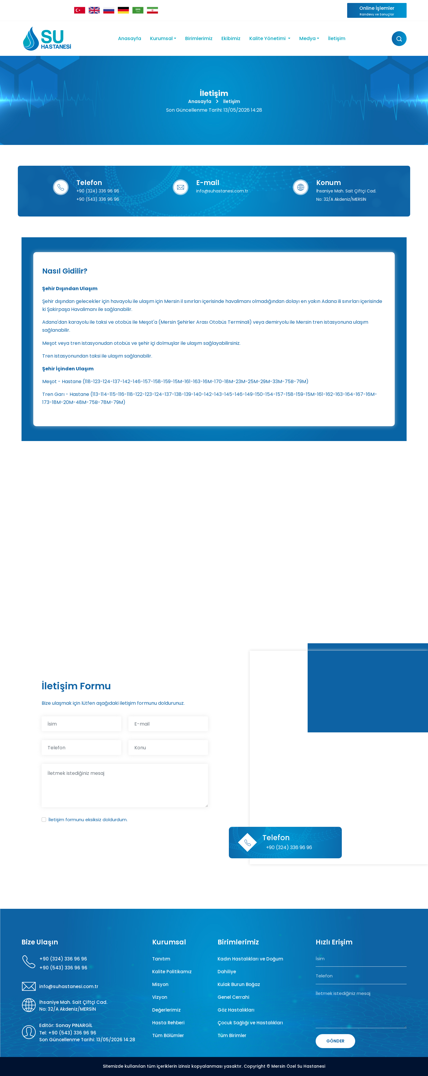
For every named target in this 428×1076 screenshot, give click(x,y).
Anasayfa (129, 38)
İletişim (336, 38)
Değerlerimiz (166, 1010)
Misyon (160, 984)
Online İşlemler (377, 11)
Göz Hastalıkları (236, 1010)
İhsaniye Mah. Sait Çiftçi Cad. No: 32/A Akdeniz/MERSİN (73, 1005)
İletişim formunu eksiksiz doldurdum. (88, 819)
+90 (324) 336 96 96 (97, 191)
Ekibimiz (230, 38)
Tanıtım (161, 959)
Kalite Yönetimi (268, 38)
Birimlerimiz (199, 38)
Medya (307, 38)
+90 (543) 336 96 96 (97, 199)
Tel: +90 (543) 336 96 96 (67, 1033)
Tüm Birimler (232, 1035)
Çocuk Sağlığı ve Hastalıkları (250, 1023)
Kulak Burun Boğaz (239, 984)
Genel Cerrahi (233, 997)
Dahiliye (227, 971)
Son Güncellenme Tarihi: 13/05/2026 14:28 (87, 1040)
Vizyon (159, 997)
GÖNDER (335, 1041)
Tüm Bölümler (168, 1035)
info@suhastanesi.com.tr (222, 191)
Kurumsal (161, 38)
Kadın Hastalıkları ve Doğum (250, 959)
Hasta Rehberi (168, 1023)
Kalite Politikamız (172, 971)
